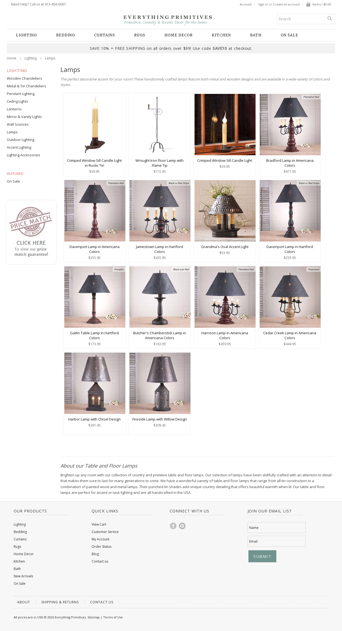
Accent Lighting (19, 147)
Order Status (101, 546)
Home (11, 58)
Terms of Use (113, 617)
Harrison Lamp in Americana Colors (224, 335)
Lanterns (14, 108)
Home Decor (178, 35)
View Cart (99, 524)
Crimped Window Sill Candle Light (224, 160)
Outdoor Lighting (20, 139)
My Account (100, 539)
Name (254, 527)
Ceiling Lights (17, 101)
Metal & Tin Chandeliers (26, 85)
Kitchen (221, 35)
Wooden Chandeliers (24, 78)
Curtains (104, 35)
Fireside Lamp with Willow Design (159, 419)
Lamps (12, 131)
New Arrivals (23, 576)
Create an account (286, 4)
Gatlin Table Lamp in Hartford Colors (94, 335)
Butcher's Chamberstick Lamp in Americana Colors (159, 335)
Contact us (100, 561)
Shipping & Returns (60, 602)
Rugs (139, 35)
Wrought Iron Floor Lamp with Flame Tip (159, 163)
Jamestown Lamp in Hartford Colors (159, 249)
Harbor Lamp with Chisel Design (94, 419)
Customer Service (105, 531)
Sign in (263, 4)
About (23, 602)
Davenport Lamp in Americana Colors (94, 249)
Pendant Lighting (20, 93)
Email (253, 541)
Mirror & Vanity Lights (24, 116)
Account (246, 4)
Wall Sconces (18, 124)
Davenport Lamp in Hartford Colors (289, 249)
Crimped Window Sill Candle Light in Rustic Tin (94, 163)
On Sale (289, 35)
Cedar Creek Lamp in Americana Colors (289, 335)
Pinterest (182, 526)
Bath (256, 35)
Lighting (26, 35)
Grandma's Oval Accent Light (224, 246)
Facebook (173, 526)
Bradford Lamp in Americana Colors (290, 163)
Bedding (65, 35)
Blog (95, 554)
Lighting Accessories (23, 154)
